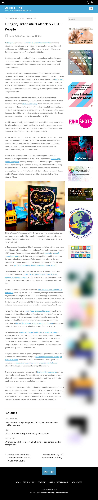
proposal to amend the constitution (37, 43)
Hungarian (10, 43)
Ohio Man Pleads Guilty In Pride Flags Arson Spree (27, 433)
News (21, 19)
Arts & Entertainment (59, 482)
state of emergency (29, 104)
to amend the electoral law (47, 372)
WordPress (43, 493)
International (11, 19)
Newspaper (77, 482)
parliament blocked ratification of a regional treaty (38, 332)
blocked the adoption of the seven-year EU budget (34, 323)
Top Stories (31, 19)
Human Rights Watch (17, 36)
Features (42, 482)
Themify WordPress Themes (58, 493)
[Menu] (3, 2)
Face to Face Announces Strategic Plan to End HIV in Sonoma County (18, 457)
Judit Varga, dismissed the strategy (38, 311)
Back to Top (49, 472)
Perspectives (29, 482)
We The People (48, 489)
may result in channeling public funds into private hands (35, 363)
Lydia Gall (59, 79)
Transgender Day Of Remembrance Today (53, 456)
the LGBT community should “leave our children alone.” (35, 265)
